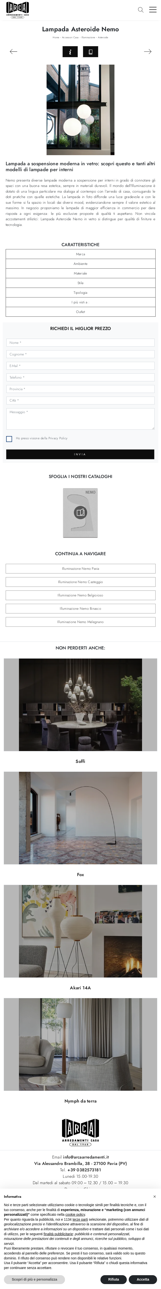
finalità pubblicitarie (58, 1234)
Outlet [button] (80, 311)
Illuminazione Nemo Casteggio (80, 581)
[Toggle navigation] (153, 9)
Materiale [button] (80, 273)
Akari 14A (80, 988)
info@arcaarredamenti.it (85, 1157)
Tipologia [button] (80, 292)
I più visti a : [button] (80, 302)
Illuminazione (88, 37)
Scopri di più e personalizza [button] (34, 1279)
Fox (80, 874)
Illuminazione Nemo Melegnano (80, 621)
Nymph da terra (80, 1101)
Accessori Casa (70, 37)
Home (56, 37)
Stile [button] (80, 282)
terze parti (80, 1219)
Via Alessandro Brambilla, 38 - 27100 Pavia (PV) (80, 1163)
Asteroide (103, 37)
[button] (155, 1196)
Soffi (80, 761)
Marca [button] (80, 254)
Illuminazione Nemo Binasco (80, 608)
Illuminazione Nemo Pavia (80, 568)
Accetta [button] (143, 1279)
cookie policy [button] (75, 1214)
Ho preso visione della (41, 438)
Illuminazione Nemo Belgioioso (80, 595)
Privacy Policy (58, 438)
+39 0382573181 (84, 1170)
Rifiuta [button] (113, 1279)
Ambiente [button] (80, 263)
